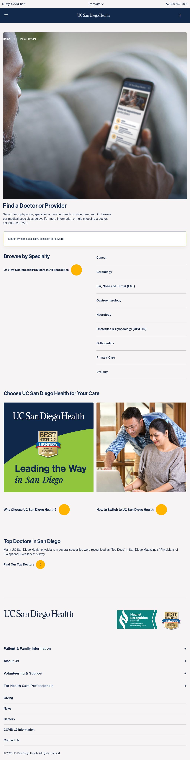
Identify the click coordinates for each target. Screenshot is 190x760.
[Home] (6, 38)
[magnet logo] (138, 620)
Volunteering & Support (23, 673)
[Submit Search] (183, 239)
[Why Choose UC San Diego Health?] (48, 459)
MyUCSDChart (13, 4)
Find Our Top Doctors (19, 564)
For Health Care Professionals (28, 686)
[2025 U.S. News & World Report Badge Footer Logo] (172, 620)
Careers (9, 719)
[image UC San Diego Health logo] (93, 16)
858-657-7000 (177, 4)
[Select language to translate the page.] (94, 4)
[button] (6, 15)
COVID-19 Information (19, 729)
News (8, 708)
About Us (11, 661)
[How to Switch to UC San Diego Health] (141, 459)
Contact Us (11, 740)
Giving (8, 698)
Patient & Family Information (27, 648)
